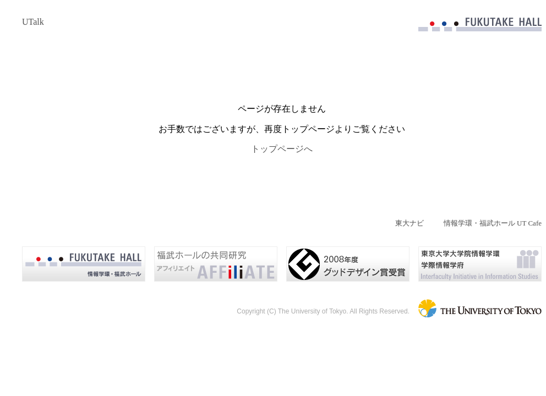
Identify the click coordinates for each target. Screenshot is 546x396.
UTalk (33, 21)
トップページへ (282, 148)
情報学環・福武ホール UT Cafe (493, 223)
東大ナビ (409, 223)
